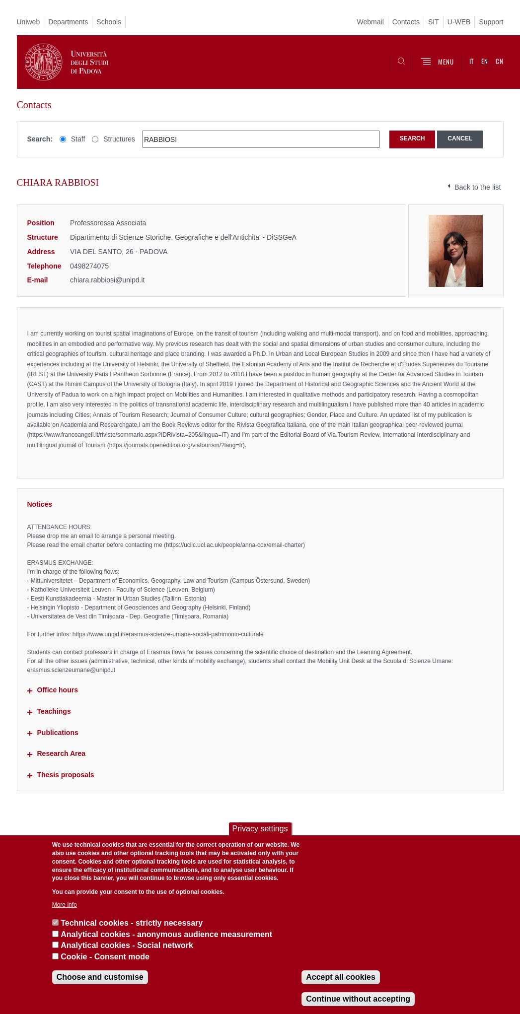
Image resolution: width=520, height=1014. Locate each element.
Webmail (370, 22)
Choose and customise (100, 977)
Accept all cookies (340, 977)
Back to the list (477, 187)
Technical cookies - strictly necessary (132, 923)
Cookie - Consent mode (105, 956)
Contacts (406, 22)
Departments (68, 22)
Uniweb (28, 22)
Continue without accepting (358, 999)
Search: (40, 139)
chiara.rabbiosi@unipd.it (107, 280)
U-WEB (459, 22)
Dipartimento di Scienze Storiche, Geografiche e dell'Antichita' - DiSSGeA (183, 237)
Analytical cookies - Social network (127, 945)
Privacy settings (260, 828)
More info (64, 904)
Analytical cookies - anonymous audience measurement (166, 934)
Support (491, 22)
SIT (433, 22)
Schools (108, 22)
